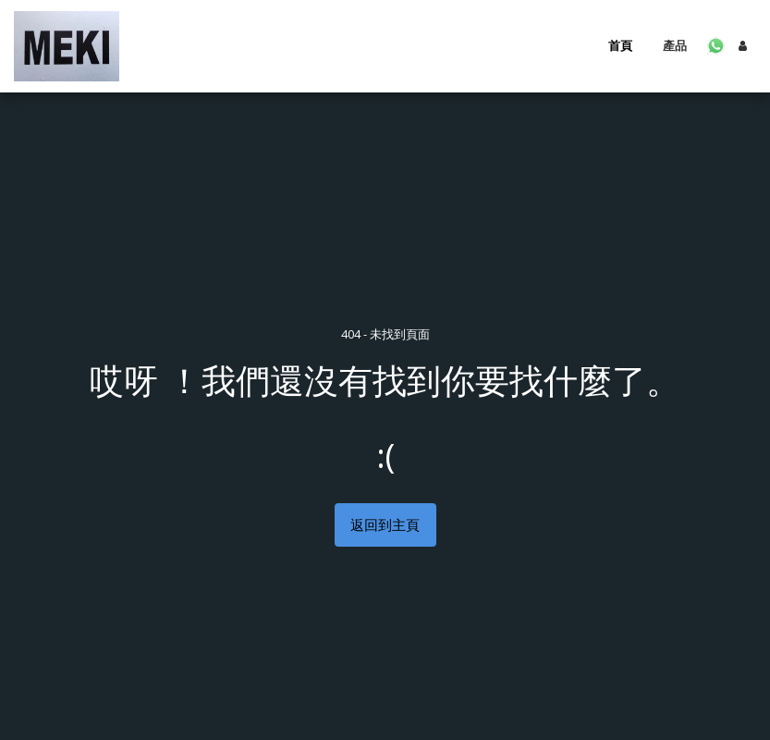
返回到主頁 (385, 524)
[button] (715, 46)
